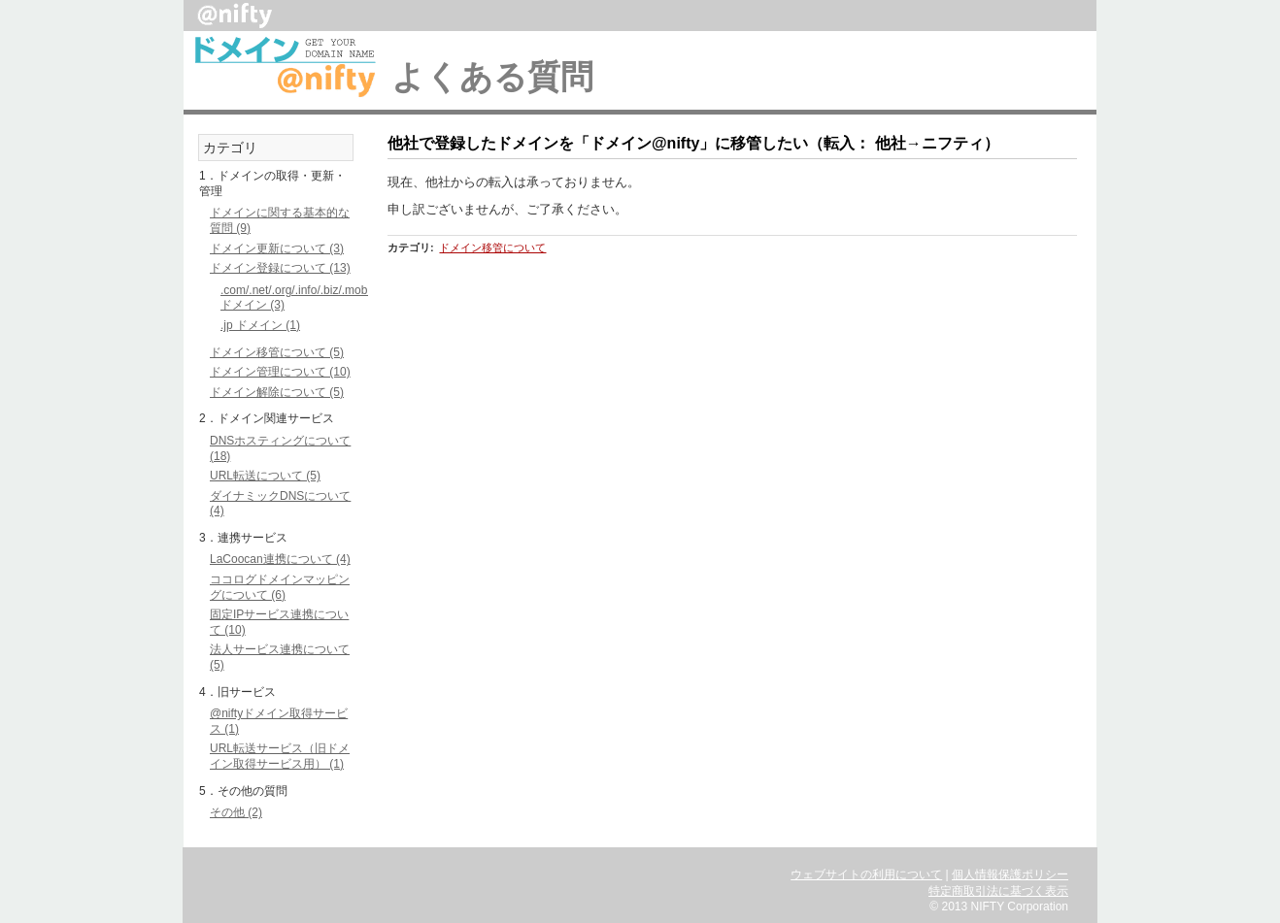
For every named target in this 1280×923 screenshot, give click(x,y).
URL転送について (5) (265, 475)
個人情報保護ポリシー (1010, 874)
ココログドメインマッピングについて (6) (280, 587)
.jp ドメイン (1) (260, 325)
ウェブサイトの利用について (866, 874)
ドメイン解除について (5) (277, 392)
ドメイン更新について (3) (277, 248)
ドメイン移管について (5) (277, 352)
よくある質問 (492, 76)
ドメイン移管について (492, 247)
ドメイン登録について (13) (280, 268)
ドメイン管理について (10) (280, 372)
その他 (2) (236, 812)
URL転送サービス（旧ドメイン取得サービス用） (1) (280, 756)
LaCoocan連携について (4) (280, 559)
